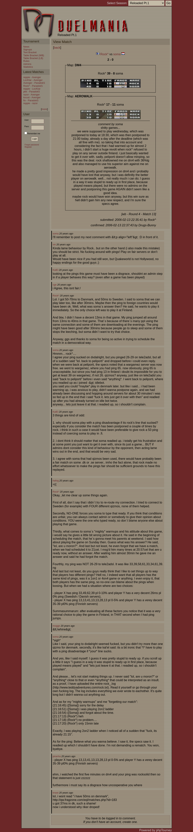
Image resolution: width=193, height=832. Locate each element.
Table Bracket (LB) (33, 58)
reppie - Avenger (32, 77)
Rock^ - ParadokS (33, 85)
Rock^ (104, 54)
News (26, 46)
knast (56, 792)
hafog (56, 480)
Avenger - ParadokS (34, 82)
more (44, 109)
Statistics (28, 66)
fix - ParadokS (30, 100)
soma (117, 54)
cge (55, 284)
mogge (56, 625)
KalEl (55, 270)
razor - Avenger (31, 94)
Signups (27, 49)
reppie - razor (30, 103)
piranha (57, 756)
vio (54, 244)
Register (28, 147)
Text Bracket (30, 52)
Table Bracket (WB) (33, 55)
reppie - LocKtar (32, 88)
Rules (26, 61)
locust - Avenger (32, 97)
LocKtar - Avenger (33, 80)
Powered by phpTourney (155, 830)
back (57, 47)
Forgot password (32, 145)
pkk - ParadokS (31, 91)
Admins (27, 64)
